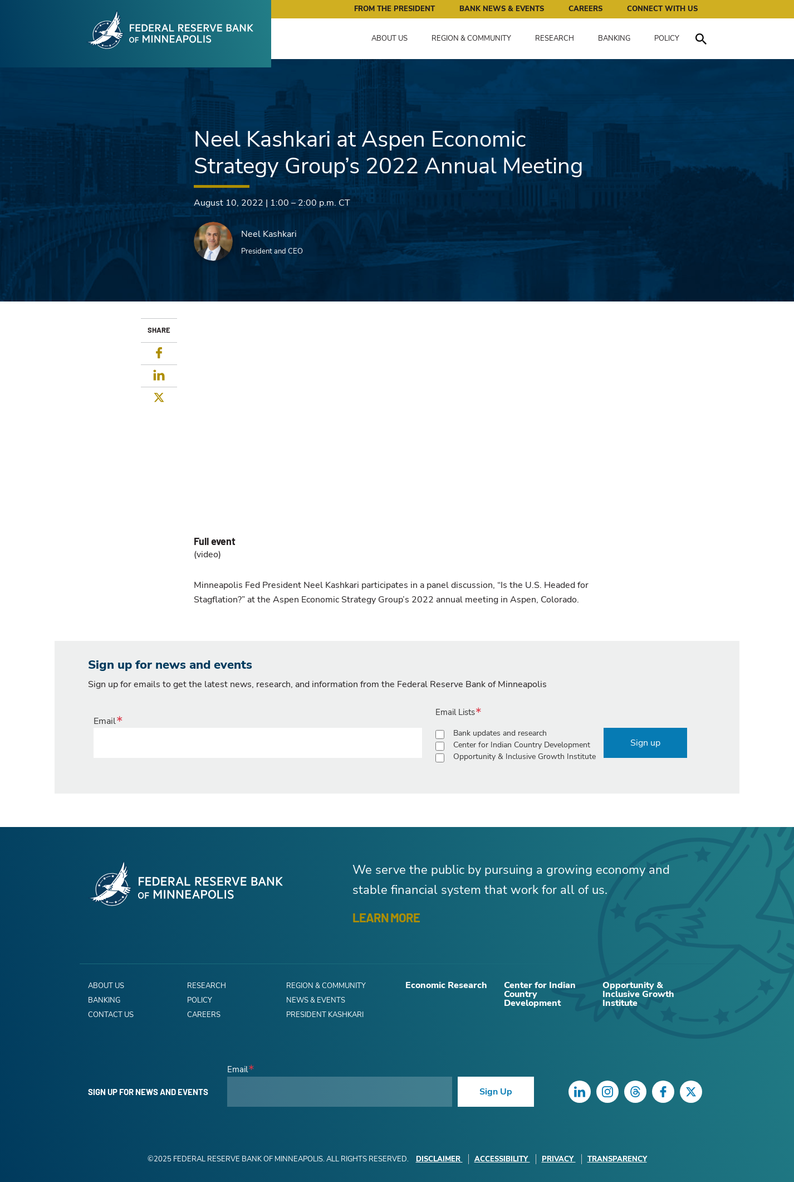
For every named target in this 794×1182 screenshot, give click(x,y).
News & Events (315, 1000)
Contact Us (111, 1015)
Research (554, 38)
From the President (394, 9)
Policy (666, 38)
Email (105, 721)
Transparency (617, 1159)
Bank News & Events (501, 9)
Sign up (645, 743)
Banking (614, 38)
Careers (585, 9)
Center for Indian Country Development (521, 745)
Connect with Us (662, 9)
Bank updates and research (500, 733)
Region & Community (471, 38)
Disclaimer (439, 1159)
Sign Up (495, 1092)
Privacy (559, 1159)
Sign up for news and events (148, 1092)
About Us (389, 38)
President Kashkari (325, 1015)
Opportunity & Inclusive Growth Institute (524, 756)
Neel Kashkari (269, 234)
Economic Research (446, 985)
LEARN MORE (386, 917)
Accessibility (502, 1159)
